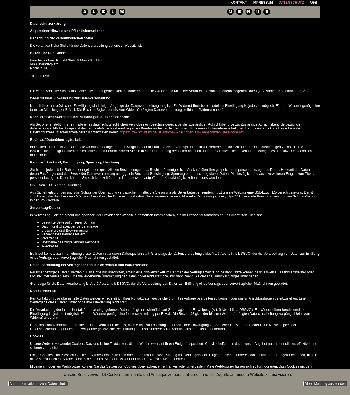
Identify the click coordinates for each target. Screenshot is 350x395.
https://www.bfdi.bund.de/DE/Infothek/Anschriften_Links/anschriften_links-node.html (182, 132)
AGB (313, 3)
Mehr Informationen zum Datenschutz (38, 384)
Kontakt (239, 3)
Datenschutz (291, 3)
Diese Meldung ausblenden (325, 384)
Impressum (263, 3)
